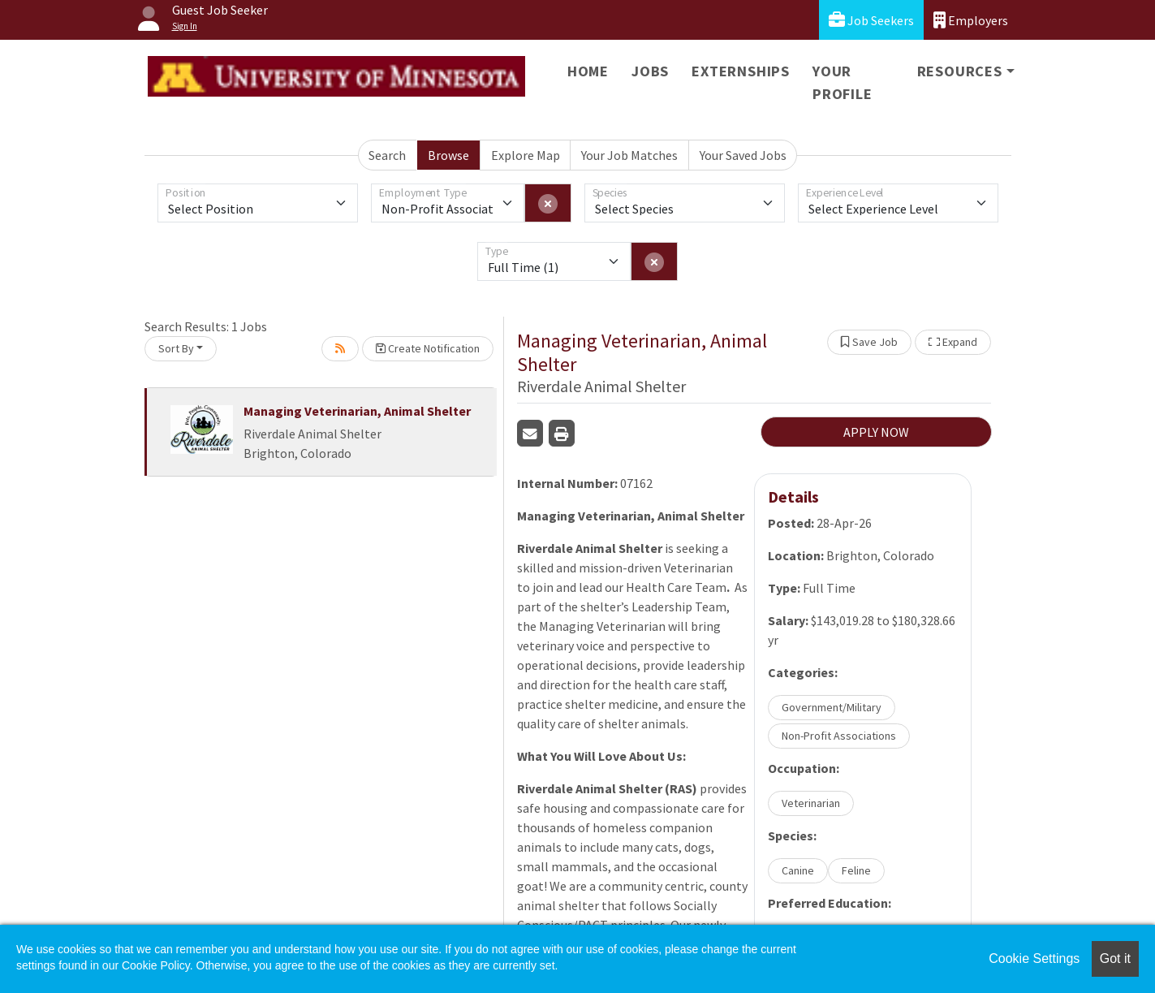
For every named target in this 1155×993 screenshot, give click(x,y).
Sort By (176, 348)
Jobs (650, 71)
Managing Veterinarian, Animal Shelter (357, 411)
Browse (448, 155)
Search (387, 155)
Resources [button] (959, 71)
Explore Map (525, 155)
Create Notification (428, 348)
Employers (970, 20)
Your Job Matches (629, 155)
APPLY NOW (876, 432)
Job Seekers (871, 20)
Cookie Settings (1034, 958)
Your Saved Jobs (743, 155)
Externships (741, 71)
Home (588, 71)
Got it (1115, 958)
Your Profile (842, 82)
